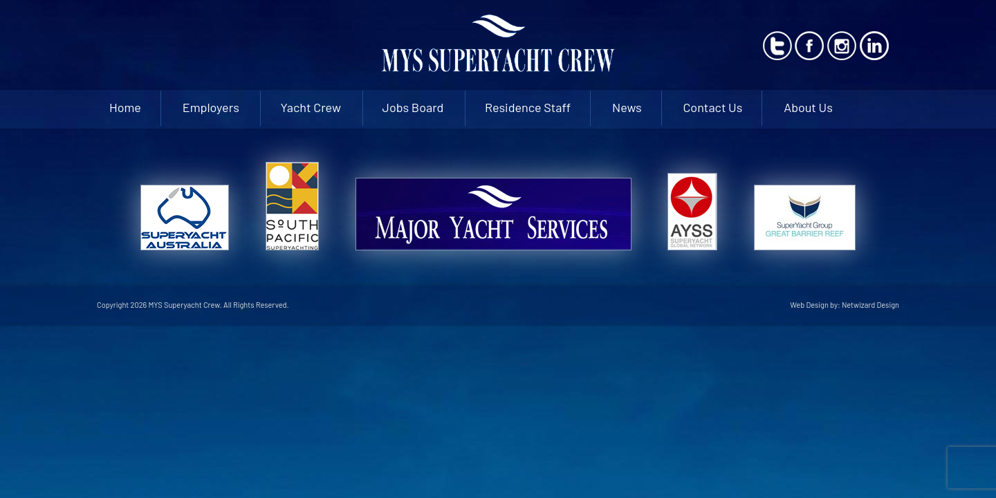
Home (125, 107)
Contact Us (712, 107)
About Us (808, 107)
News (627, 107)
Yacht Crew (310, 107)
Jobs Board (413, 107)
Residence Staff (528, 107)
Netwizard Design (870, 304)
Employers (211, 107)
